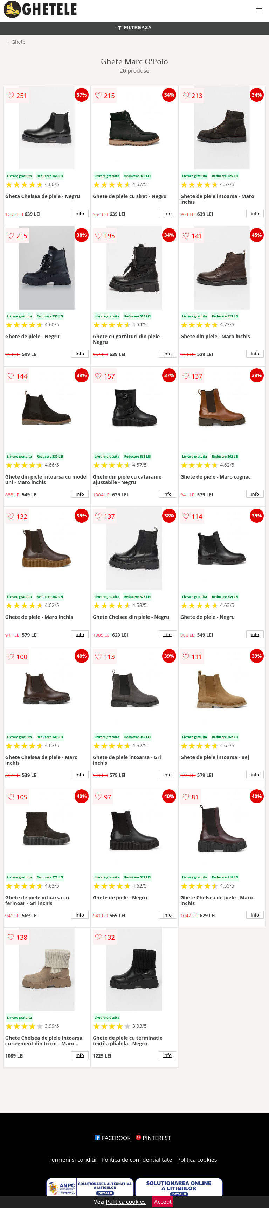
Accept (163, 1202)
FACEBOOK (113, 1138)
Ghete (18, 41)
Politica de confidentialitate (137, 1160)
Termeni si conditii (73, 1160)
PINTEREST (153, 1138)
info (80, 213)
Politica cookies (197, 1160)
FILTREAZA (134, 27)
